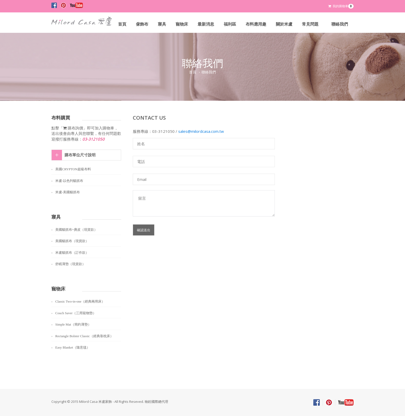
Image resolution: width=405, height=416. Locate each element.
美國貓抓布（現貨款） (72, 241)
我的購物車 (341, 6)
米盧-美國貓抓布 (67, 192)
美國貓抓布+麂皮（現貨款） (76, 230)
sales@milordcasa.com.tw (201, 131)
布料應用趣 (256, 24)
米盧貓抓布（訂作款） (72, 253)
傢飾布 (142, 24)
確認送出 (143, 230)
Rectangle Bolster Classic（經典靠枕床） (84, 336)
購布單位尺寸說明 (80, 155)
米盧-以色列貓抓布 (69, 181)
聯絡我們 (339, 24)
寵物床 (182, 24)
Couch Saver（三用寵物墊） (75, 313)
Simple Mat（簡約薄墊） (73, 324)
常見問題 (310, 24)
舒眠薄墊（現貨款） (70, 264)
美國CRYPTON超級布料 (73, 169)
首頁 (122, 24)
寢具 (162, 24)
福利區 (230, 24)
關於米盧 (284, 24)
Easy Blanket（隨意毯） (72, 347)
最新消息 (206, 24)
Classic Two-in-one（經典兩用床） (80, 301)
